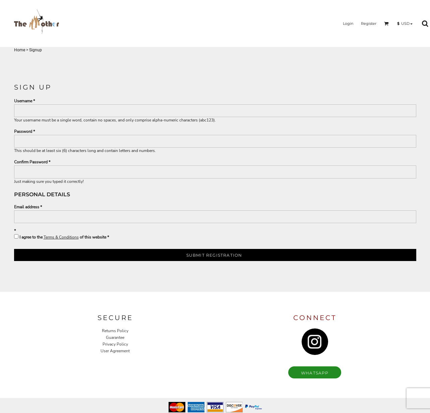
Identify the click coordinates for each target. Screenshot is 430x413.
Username (23, 101)
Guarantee (115, 337)
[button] (386, 23)
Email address (26, 207)
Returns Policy (115, 330)
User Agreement (115, 351)
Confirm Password (31, 162)
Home (19, 50)
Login (348, 23)
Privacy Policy (115, 344)
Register (368, 23)
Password (23, 131)
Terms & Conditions (61, 237)
